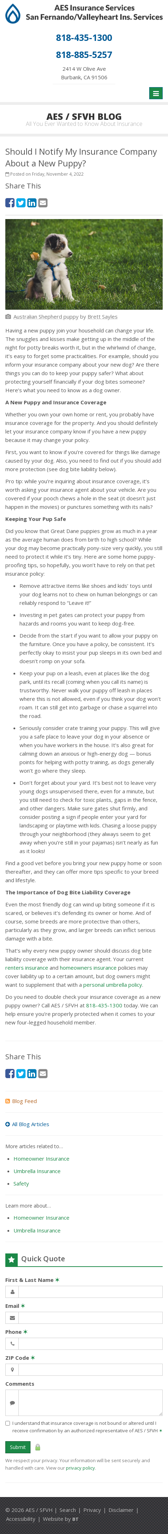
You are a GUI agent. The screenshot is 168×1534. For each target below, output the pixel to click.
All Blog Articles (27, 1124)
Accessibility (20, 1518)
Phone (16, 1331)
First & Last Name (32, 1279)
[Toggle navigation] (156, 93)
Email (15, 1305)
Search (68, 1509)
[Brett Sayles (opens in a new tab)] (103, 316)
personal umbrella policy (112, 984)
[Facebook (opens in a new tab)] (10, 202)
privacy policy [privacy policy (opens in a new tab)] (80, 1468)
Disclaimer (121, 1509)
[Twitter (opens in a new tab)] (21, 202)
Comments (19, 1383)
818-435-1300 (104, 1005)
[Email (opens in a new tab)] (42, 202)
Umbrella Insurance (37, 1171)
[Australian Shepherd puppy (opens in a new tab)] (46, 316)
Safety (21, 1183)
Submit (18, 1447)
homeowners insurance (88, 967)
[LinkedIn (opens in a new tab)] (32, 202)
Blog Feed (21, 1100)
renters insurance (26, 967)
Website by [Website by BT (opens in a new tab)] (61, 1518)
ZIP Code (20, 1357)
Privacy (92, 1509)
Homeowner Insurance (41, 1158)
